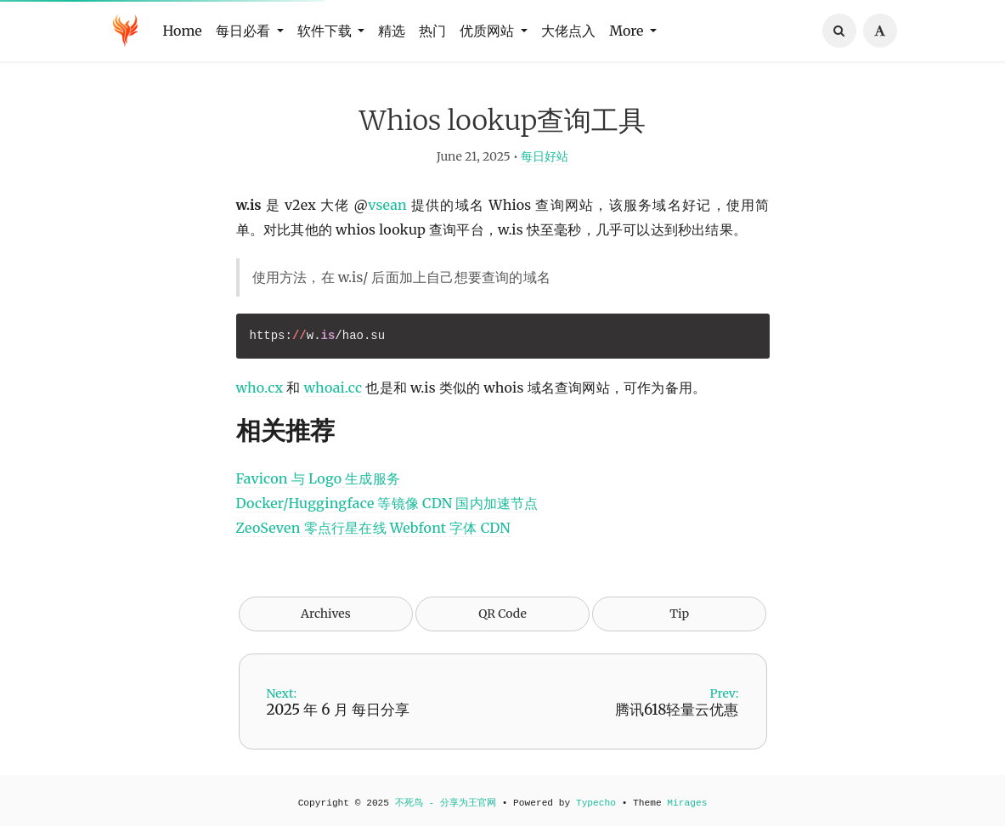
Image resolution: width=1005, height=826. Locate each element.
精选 (391, 30)
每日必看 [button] (245, 30)
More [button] (627, 30)
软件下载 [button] (326, 30)
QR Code (502, 615)
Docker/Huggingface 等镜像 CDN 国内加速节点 (387, 504)
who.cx (260, 389)
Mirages (687, 803)
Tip (679, 615)
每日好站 (544, 158)
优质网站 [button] (488, 30)
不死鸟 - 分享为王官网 (445, 803)
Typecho (596, 803)
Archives (326, 615)
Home (182, 30)
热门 (432, 30)
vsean (387, 206)
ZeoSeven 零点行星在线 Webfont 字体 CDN (373, 529)
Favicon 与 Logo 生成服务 (318, 480)
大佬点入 (568, 30)
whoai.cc (333, 389)
